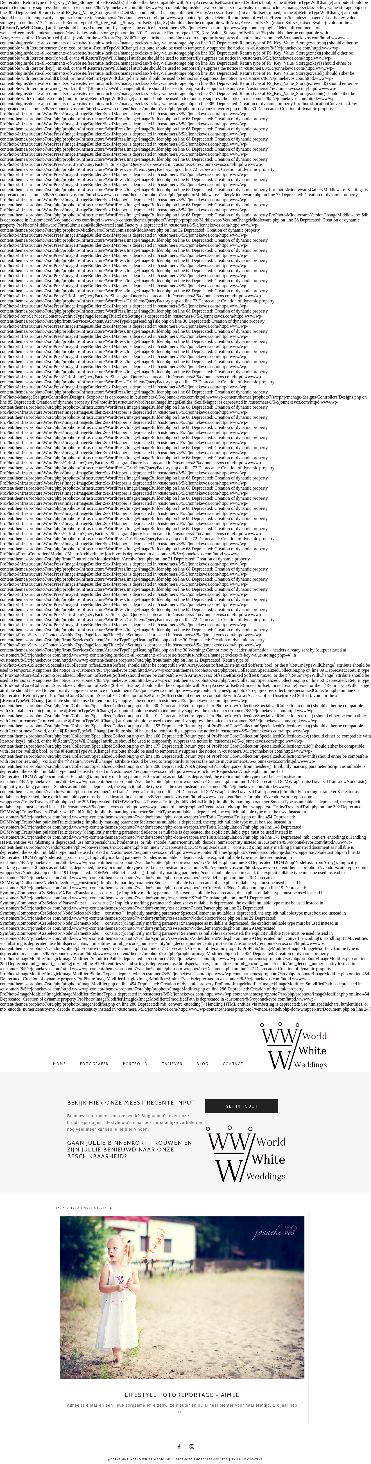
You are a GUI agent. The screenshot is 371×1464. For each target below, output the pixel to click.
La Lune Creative (247, 1459)
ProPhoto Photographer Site (201, 1459)
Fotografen (94, 1063)
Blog (203, 1063)
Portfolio (135, 1063)
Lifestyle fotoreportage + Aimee (182, 1394)
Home (59, 1063)
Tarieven (172, 1063)
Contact (233, 1063)
